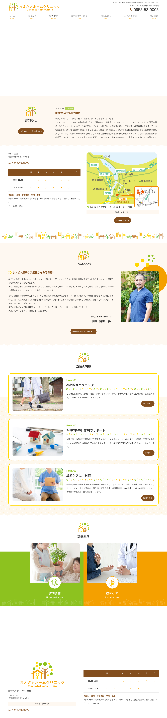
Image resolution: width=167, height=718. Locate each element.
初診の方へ (106, 16)
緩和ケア (147, 498)
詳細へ (148, 453)
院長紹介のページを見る (82, 332)
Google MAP (121, 220)
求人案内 (154, 16)
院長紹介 (31, 16)
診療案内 (53, 16)
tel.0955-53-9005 (24, 162)
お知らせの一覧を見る (30, 131)
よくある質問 (130, 16)
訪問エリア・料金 (79, 16)
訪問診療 (147, 404)
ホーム (11, 16)
